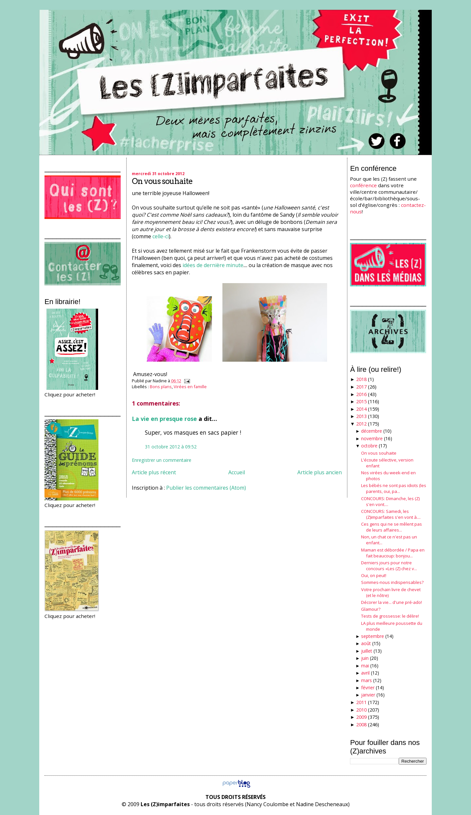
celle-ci (160, 236)
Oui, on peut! (373, 575)
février (368, 687)
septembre (372, 636)
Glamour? (370, 609)
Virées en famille (190, 386)
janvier (368, 695)
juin (365, 658)
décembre (371, 431)
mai (365, 665)
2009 (361, 717)
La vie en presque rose (164, 419)
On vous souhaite (162, 181)
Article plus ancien (319, 472)
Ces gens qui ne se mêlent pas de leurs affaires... (391, 527)
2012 (361, 424)
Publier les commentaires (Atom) (206, 487)
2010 (361, 710)
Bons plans (161, 386)
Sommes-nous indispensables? (392, 582)
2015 (361, 401)
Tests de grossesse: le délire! (390, 616)
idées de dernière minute (213, 265)
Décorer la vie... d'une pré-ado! (391, 602)
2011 (361, 702)
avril (365, 673)
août (366, 643)
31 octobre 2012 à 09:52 (171, 447)
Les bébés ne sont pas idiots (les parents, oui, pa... (393, 488)
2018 (361, 379)
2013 (361, 416)
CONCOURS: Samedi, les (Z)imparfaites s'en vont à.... (391, 514)
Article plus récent (154, 472)
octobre (369, 446)
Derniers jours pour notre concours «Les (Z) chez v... (389, 565)
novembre (372, 438)
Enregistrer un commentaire (161, 460)
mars (366, 680)
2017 (361, 387)
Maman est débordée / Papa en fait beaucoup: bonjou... (393, 553)
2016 (361, 394)
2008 (361, 724)
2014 (361, 409)
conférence (363, 185)
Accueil (236, 472)
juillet (366, 651)
